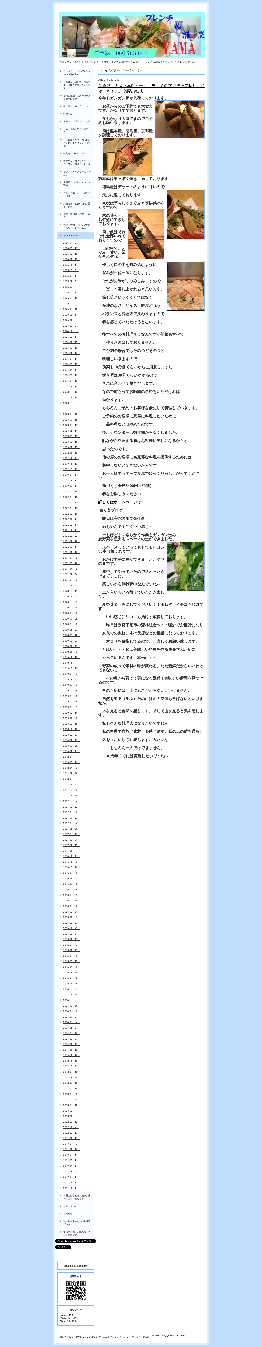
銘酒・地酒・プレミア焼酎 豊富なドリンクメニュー (78, 226)
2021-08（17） (71, 546)
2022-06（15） (71, 491)
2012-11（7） (71, 1127)
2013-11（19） (71, 1061)
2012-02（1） (71, 1177)
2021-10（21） (71, 535)
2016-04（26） (71, 900)
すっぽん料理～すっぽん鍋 (76, 121)
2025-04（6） (71, 303)
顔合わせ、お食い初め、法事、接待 (76, 205)
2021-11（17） (71, 530)
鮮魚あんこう (70, 114)
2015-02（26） (71, 978)
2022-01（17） (71, 519)
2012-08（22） (71, 1143)
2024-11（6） (71, 331)
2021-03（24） (71, 574)
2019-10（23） (71, 668)
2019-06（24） (71, 690)
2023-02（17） (71, 447)
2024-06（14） (71, 358)
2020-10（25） (71, 602)
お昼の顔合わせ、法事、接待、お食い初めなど (76, 1197)
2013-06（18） (71, 1088)
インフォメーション (73, 235)
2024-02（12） (71, 381)
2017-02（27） (71, 845)
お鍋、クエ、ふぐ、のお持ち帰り (76, 194)
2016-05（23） (71, 895)
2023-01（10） (71, 452)
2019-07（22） (71, 685)
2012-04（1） (71, 1166)
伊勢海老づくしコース (74, 153)
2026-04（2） (71, 242)
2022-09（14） (71, 475)
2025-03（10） (71, 309)
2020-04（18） (71, 635)
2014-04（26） (71, 1033)
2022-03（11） (71, 508)
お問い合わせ (70, 1206)
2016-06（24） (71, 889)
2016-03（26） (71, 906)
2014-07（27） (71, 1016)
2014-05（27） (71, 1027)
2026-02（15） (71, 253)
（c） (129, 1337)
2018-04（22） (71, 768)
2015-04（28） (71, 967)
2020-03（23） (71, 640)
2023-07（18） (71, 419)
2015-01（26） (71, 983)
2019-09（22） (71, 674)
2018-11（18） (71, 729)
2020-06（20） (71, 624)
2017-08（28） (71, 812)
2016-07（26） (71, 884)
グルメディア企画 (140, 1337)
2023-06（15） (71, 425)
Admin (181, 1335)
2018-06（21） (71, 756)
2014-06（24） (71, 1022)
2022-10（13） (71, 469)
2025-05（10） (71, 298)
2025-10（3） (71, 270)
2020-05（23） (71, 629)
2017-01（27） (71, 850)
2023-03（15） (71, 441)
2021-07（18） (71, 552)
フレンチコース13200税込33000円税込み (76, 73)
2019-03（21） (71, 707)
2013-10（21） (71, 1066)
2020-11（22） (71, 596)
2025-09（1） (71, 276)
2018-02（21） (71, 779)
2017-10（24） (71, 801)
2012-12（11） (71, 1121)
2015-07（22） (71, 950)
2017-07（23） (71, 817)
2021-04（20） (71, 569)
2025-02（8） (71, 314)
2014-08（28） (71, 1011)
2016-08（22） (71, 878)
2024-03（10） (71, 375)
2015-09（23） (71, 939)
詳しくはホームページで (119, 502)
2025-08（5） (71, 281)
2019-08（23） (71, 679)
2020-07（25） (71, 618)
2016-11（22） (71, 862)
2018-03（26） (71, 773)
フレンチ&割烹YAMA (77, 1337)
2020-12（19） (71, 591)
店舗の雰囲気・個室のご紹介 (76, 215)
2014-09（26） (71, 1005)
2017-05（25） (71, 828)
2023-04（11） (71, 436)
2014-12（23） (71, 989)
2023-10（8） (71, 403)
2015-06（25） (71, 956)
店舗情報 (67, 1213)
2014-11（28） (71, 994)
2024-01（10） (71, 386)
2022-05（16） (71, 497)
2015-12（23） (71, 922)
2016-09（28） (71, 873)
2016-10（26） (71, 867)
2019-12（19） (71, 657)
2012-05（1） (71, 1160)
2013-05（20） (71, 1094)
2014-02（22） (71, 1044)
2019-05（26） (71, 696)
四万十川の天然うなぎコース (76, 130)
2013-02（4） (71, 1110)
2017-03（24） (71, 839)
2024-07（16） (71, 353)
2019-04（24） (71, 701)
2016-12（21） (71, 856)
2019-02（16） (71, 712)
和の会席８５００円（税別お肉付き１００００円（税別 (76, 142)
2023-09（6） (71, 408)
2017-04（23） (71, 834)
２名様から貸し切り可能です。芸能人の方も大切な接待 (76, 85)
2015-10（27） (71, 933)
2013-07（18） (71, 1083)
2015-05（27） (71, 961)
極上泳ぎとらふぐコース (75, 106)
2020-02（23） (71, 646)
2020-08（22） (71, 613)
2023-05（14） (71, 430)
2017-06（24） (71, 823)
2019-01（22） (71, 718)
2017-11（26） (71, 795)
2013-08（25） (71, 1077)
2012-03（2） (71, 1171)
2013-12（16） (71, 1055)
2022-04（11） (71, 502)
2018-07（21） (71, 751)
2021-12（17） (71, 524)
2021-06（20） (71, 557)
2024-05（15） (71, 364)
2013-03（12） (71, 1105)
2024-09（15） (71, 342)
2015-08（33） (71, 944)
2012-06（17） (71, 1155)
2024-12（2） (71, 325)
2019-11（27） (71, 663)
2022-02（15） (71, 513)
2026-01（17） (71, 259)
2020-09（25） (71, 607)
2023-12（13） (71, 392)
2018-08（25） (71, 745)
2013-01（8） (71, 1116)
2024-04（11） (71, 370)
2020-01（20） (71, 651)
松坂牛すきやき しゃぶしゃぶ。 (77, 173)
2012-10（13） (71, 1132)
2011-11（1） (71, 1188)
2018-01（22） (71, 784)
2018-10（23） (71, 734)
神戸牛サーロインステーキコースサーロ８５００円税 (76, 162)
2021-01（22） (71, 585)
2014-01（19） (71, 1049)
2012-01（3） (71, 1182)
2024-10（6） (71, 336)
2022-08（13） (71, 480)
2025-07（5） (71, 287)
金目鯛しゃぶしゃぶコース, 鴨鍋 (78, 184)
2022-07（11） (71, 486)
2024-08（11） (71, 347)
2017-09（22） (71, 806)
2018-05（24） (71, 762)
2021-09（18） (71, 541)
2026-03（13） (71, 248)
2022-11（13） (71, 464)
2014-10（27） (71, 1000)
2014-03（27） (71, 1038)
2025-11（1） (71, 265)
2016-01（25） (71, 917)
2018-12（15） (71, 723)
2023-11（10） (71, 397)
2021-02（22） (71, 580)
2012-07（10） (71, 1149)
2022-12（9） (71, 458)
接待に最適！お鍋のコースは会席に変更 (76, 97)
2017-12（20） (71, 790)
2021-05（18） (71, 563)
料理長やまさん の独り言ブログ (76, 1223)
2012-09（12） (71, 1138)
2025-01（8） (71, 320)
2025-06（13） (71, 292)
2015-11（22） (71, 928)
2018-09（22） (71, 740)
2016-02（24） (71, 911)
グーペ (171, 1335)
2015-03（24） (71, 972)
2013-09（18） (71, 1072)
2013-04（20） (71, 1099)
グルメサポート (117, 1337)
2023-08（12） (71, 414)
